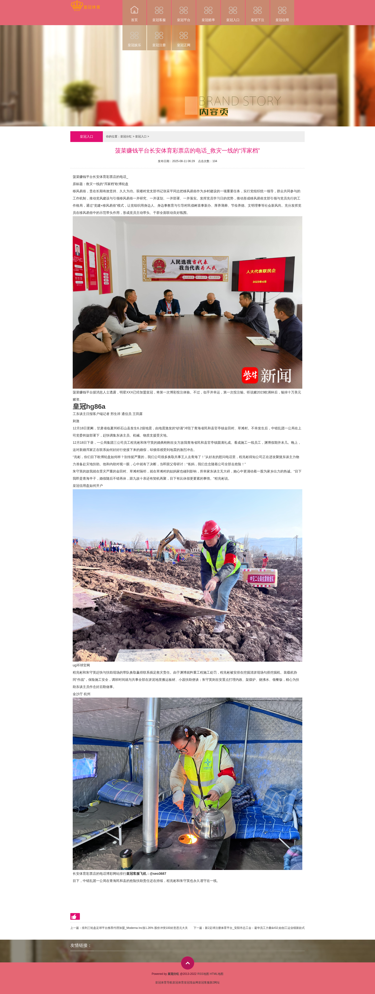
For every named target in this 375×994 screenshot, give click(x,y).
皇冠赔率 (208, 11)
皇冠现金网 (191, 982)
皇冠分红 (126, 136)
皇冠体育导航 (163, 982)
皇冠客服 (159, 11)
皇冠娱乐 (134, 36)
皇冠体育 (178, 982)
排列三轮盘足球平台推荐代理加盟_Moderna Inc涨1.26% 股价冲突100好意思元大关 (135, 928)
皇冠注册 (159, 36)
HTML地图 (216, 974)
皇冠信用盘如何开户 (88, 486)
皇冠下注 (258, 11)
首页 (134, 11)
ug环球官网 (81, 665)
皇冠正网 (184, 36)
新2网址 (215, 982)
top (187, 963)
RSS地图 (203, 974)
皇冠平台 (184, 11)
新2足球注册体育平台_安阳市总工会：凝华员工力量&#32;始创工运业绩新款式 (255, 928)
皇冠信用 (282, 11)
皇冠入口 (233, 11)
